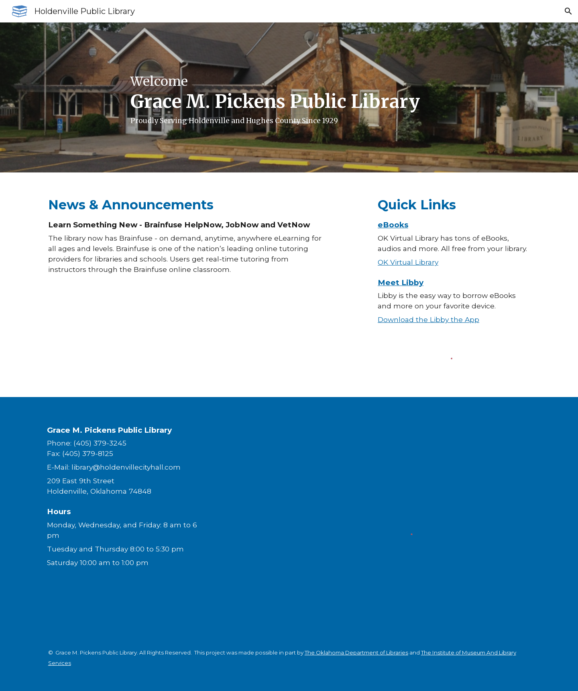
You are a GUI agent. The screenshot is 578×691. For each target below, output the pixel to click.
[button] (568, 11)
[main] (289, 97)
